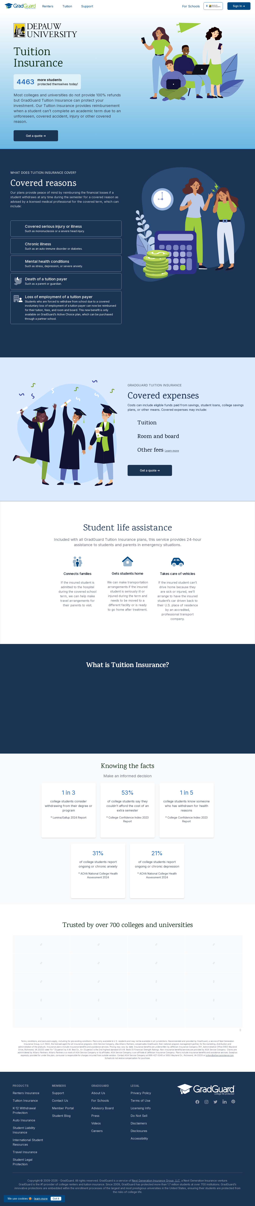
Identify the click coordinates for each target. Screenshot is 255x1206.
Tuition (67, 6)
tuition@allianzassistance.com (220, 1055)
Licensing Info (141, 1108)
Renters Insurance (26, 1093)
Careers (97, 1131)
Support (87, 6)
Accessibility (139, 1138)
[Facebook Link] (197, 1102)
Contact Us (60, 1100)
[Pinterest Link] (233, 1101)
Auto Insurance (24, 1120)
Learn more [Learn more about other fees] (172, 450)
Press (95, 1116)
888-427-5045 (155, 1055)
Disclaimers (139, 1123)
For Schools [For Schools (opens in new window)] (191, 6)
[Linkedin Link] (224, 1102)
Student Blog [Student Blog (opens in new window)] (61, 1116)
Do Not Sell (139, 1116)
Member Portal (63, 1108)
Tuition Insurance (25, 1100)
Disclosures (139, 1131)
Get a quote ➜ (36, 136)
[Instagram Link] (206, 1102)
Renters (47, 6)
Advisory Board (102, 1108)
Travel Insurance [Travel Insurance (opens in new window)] (25, 1152)
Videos (96, 1123)
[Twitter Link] (215, 1102)
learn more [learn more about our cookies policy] (41, 1198)
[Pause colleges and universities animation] (240, 1030)
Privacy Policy (141, 1093)
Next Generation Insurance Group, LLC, (156, 1180)
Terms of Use (140, 1100)
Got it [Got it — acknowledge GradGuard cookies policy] (56, 1198)
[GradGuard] (20, 6)
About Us (98, 1093)
